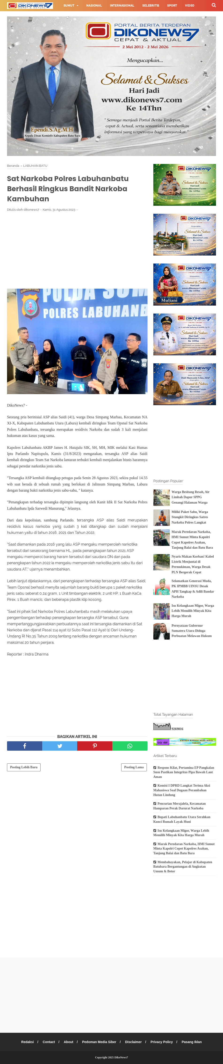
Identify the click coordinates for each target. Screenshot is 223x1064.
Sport (172, 5)
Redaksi (27, 1042)
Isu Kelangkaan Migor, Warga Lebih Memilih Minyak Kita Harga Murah (193, 611)
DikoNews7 (121, 1057)
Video (189, 5)
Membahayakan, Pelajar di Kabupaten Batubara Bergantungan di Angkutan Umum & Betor (182, 866)
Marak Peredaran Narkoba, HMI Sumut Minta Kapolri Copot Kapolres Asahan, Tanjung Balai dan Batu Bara (184, 848)
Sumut (69, 5)
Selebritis (150, 5)
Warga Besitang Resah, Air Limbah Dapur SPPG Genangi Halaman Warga (191, 497)
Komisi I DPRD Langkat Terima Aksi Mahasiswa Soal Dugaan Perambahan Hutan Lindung (181, 790)
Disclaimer (133, 1042)
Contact (49, 1042)
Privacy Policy (162, 1042)
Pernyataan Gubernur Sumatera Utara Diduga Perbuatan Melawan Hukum (192, 631)
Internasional (122, 5)
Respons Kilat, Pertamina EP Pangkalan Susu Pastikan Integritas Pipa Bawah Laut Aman (183, 772)
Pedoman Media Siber (99, 1042)
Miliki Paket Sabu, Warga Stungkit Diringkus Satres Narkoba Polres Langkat (190, 517)
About (68, 1042)
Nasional (94, 5)
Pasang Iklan (192, 1042)
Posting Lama (134, 767)
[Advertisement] (77, 250)
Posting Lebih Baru (24, 767)
